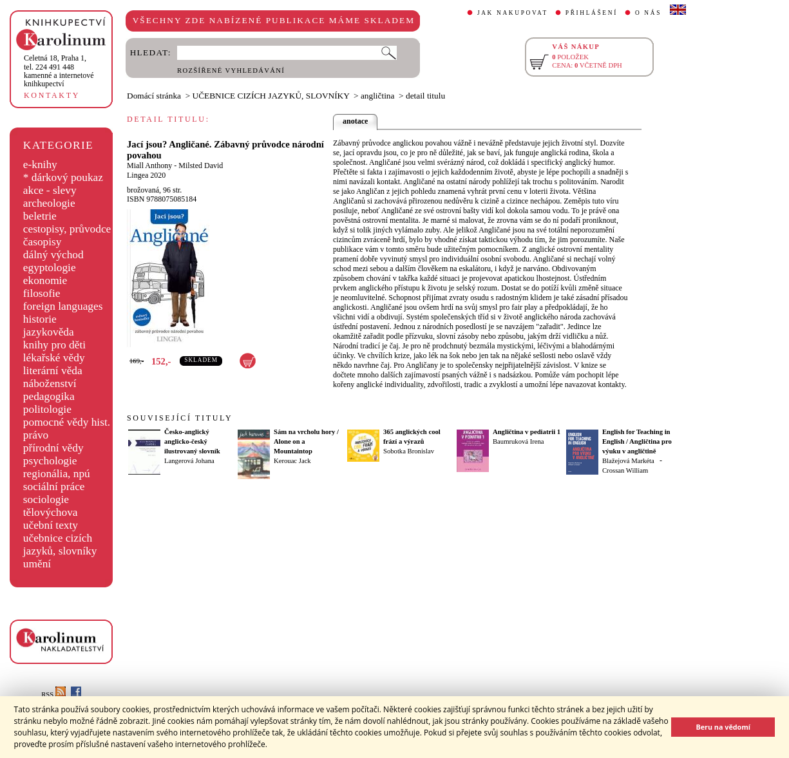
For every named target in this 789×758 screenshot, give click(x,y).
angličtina (378, 95)
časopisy (42, 242)
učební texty (50, 525)
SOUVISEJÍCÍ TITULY (180, 417)
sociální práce (54, 486)
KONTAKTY (52, 95)
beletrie (40, 216)
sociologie (46, 499)
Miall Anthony (149, 165)
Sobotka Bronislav (408, 451)
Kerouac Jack (292, 460)
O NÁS (648, 13)
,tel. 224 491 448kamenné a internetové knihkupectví (59, 70)
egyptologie (49, 267)
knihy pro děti (54, 345)
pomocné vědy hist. (66, 422)
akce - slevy (50, 190)
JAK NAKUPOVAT (512, 13)
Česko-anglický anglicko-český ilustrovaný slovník (192, 441)
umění (37, 564)
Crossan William (625, 470)
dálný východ (53, 255)
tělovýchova (50, 512)
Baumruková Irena (518, 441)
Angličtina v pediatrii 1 (526, 431)
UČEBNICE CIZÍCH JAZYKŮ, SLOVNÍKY (271, 95)
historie (40, 319)
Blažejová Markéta (628, 460)
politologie (47, 409)
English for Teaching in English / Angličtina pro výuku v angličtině (637, 441)
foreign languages (63, 306)
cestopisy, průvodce (67, 229)
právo (35, 435)
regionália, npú (56, 474)
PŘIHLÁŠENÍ (592, 13)
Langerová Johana (189, 460)
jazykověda (48, 332)
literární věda (52, 371)
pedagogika (49, 396)
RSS (53, 694)
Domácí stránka (154, 95)
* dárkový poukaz (63, 177)
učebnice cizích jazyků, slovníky (60, 544)
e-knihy (40, 164)
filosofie (42, 293)
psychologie (50, 461)
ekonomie (45, 280)
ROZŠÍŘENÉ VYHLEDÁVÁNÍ (231, 70)
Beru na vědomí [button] (723, 727)
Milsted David (200, 165)
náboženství (50, 383)
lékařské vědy (54, 358)
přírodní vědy (53, 448)
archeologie (49, 203)
